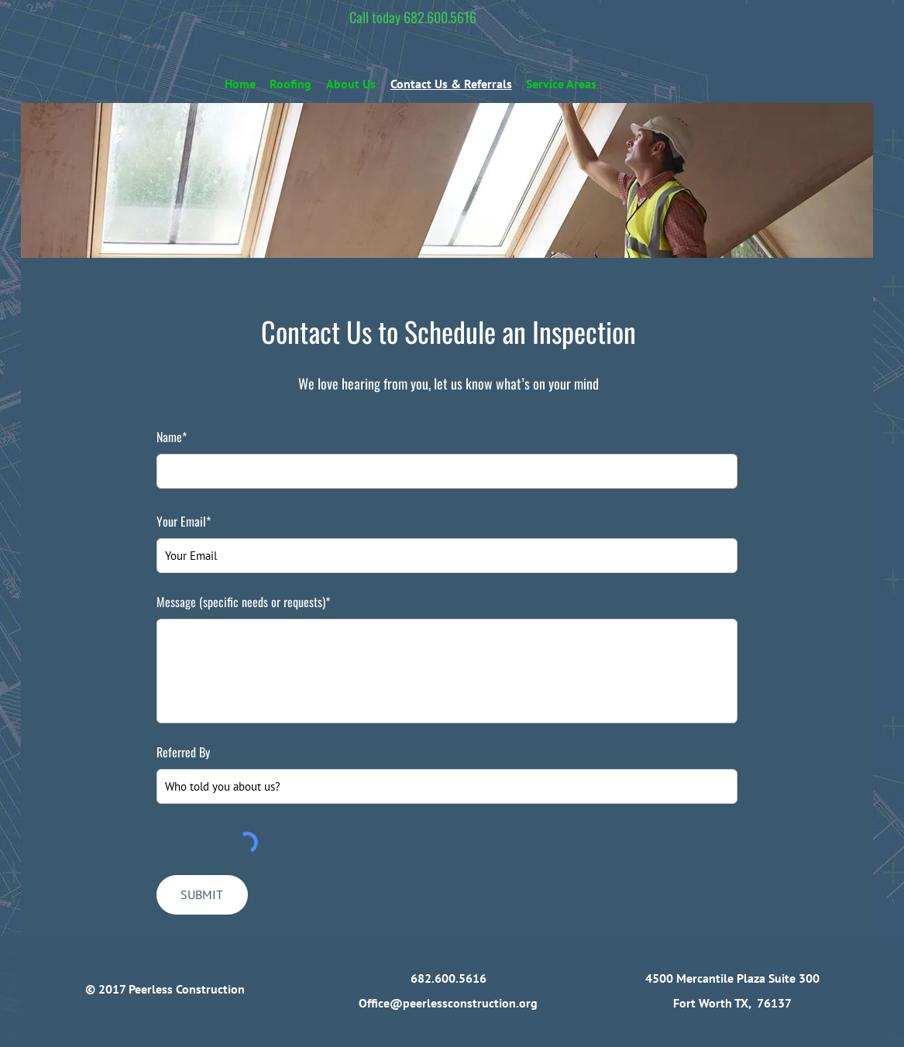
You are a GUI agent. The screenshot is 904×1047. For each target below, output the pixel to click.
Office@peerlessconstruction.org (448, 1003)
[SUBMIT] (202, 895)
